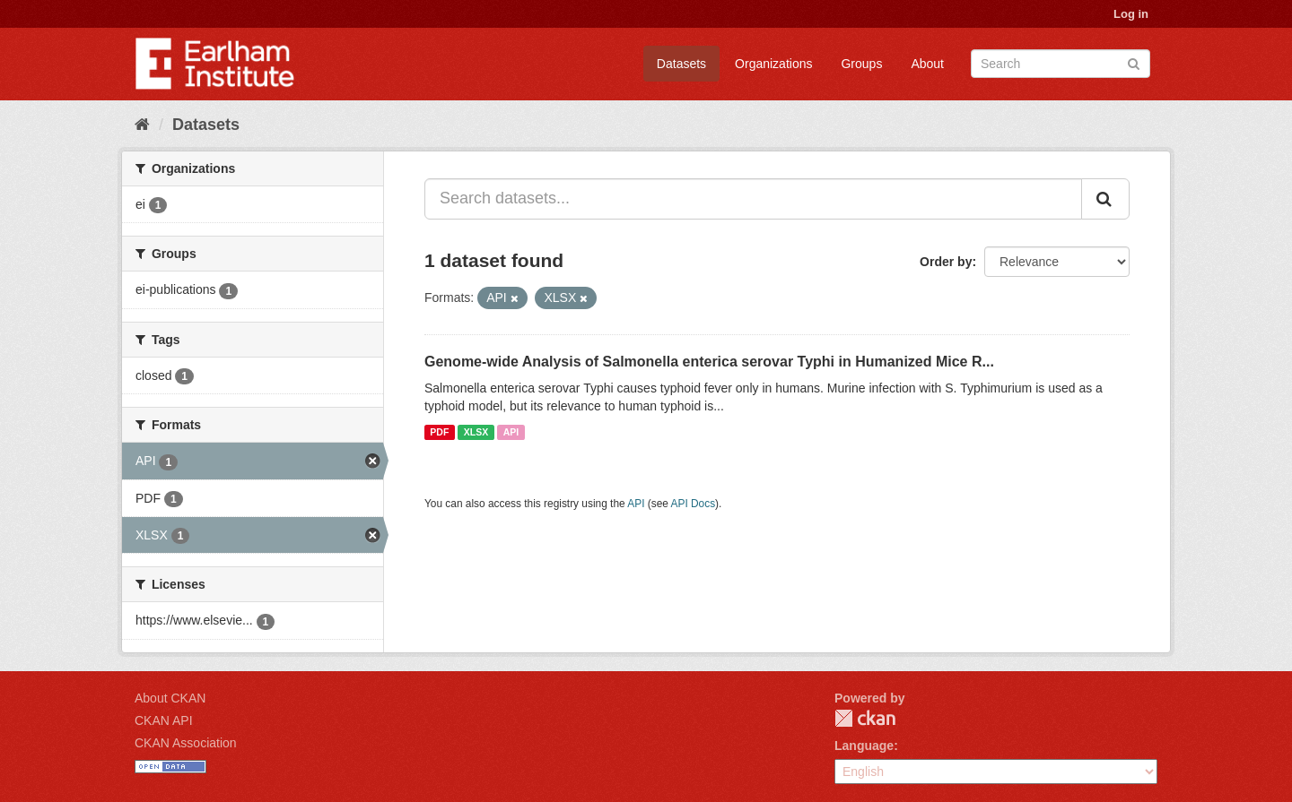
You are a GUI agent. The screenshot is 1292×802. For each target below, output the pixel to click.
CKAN (864, 718)
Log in (1130, 14)
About (927, 63)
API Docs (693, 503)
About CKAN (170, 698)
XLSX (476, 432)
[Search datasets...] (753, 199)
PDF (439, 432)
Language (864, 745)
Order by (946, 261)
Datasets (681, 63)
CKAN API (164, 720)
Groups (861, 63)
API (511, 432)
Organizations (773, 63)
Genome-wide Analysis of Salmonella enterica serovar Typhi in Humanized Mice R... (709, 361)
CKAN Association (186, 743)
